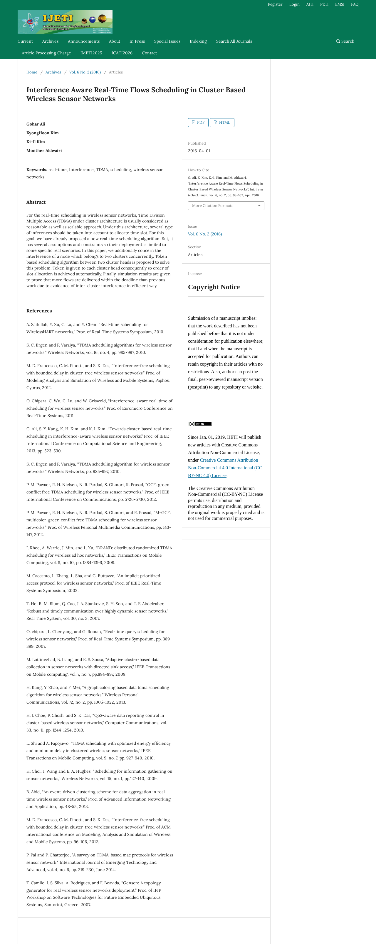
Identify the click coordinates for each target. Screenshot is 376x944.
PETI (324, 4)
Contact (149, 53)
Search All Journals (234, 41)
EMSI (339, 4)
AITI (309, 4)
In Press (137, 41)
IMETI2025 (91, 53)
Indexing (198, 41)
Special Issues (167, 41)
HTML (224, 122)
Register (275, 4)
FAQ (354, 4)
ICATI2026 (122, 53)
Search (345, 41)
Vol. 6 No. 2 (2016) (85, 72)
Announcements (84, 41)
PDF (200, 122)
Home (31, 72)
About (114, 41)
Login (294, 4)
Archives (50, 41)
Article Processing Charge (46, 53)
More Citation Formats (212, 205)
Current (25, 41)
